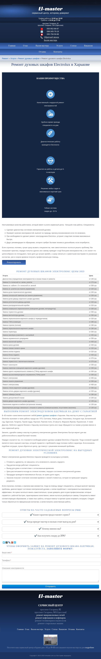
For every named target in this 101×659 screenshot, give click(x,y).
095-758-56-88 (53, 34)
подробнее (89, 647)
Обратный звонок (51, 37)
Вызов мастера (50, 40)
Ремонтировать (14, 262)
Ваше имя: (7, 553)
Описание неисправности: (13, 568)
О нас (25, 45)
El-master (50, 596)
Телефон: (6, 560)
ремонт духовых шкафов (46, 415)
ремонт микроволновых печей (50, 615)
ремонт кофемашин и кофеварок (50, 617)
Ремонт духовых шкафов (28, 59)
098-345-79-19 (53, 31)
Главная (12, 45)
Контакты (58, 51)
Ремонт (5, 59)
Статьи (73, 45)
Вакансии (88, 45)
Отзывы (42, 51)
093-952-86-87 (53, 29)
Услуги (59, 45)
